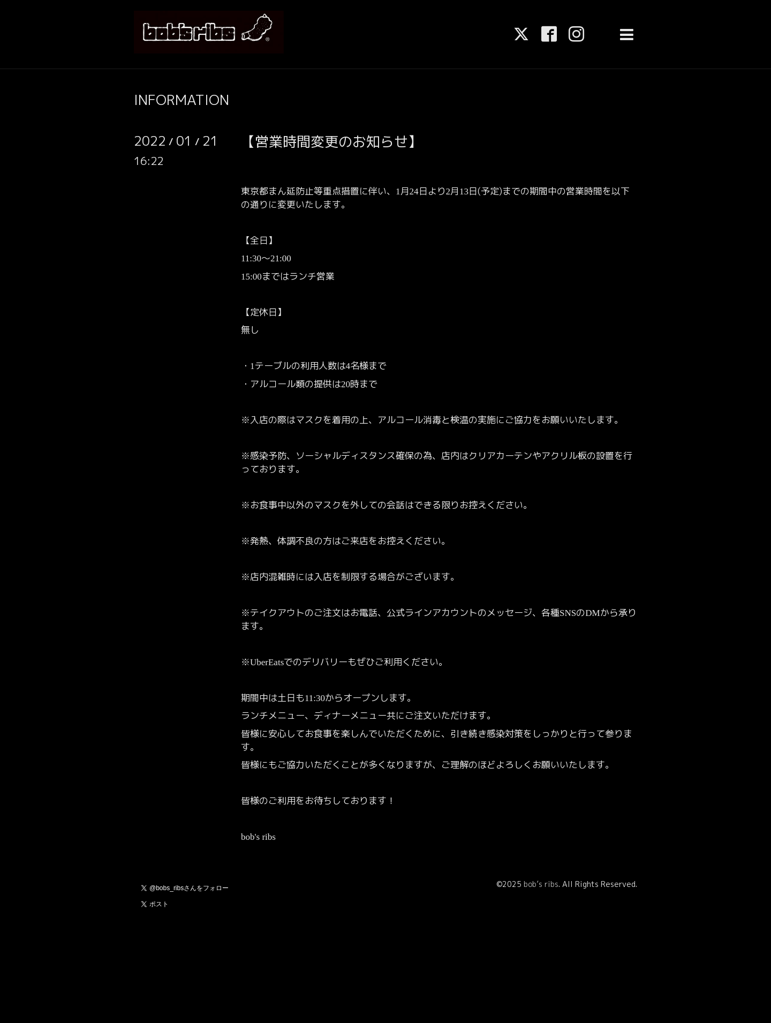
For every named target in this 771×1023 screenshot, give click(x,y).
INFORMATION (181, 100)
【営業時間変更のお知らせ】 (331, 141)
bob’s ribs (541, 884)
